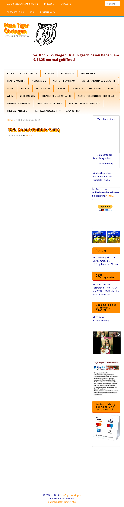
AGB (74, 502)
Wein (10, 96)
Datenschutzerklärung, (59, 502)
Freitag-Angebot (18, 111)
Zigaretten (73, 111)
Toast (11, 88)
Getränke (95, 88)
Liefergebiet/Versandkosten (22, 4)
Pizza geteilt (28, 73)
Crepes (61, 88)
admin (28, 135)
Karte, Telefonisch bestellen (97, 96)
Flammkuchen (16, 81)
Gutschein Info (15, 12)
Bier (111, 88)
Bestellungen (47, 12)
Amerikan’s (88, 73)
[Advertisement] (62, 473)
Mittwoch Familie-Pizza (84, 103)
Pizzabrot (67, 73)
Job (32, 12)
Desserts (77, 88)
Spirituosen (27, 96)
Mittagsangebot (46, 111)
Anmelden (66, 4)
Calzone (49, 73)
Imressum (49, 4)
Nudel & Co (39, 81)
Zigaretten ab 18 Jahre (56, 96)
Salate (25, 88)
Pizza (10, 73)
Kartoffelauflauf (64, 81)
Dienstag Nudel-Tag (49, 103)
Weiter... (109, 195)
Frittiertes (43, 88)
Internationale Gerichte (98, 81)
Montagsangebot (18, 103)
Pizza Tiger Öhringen (16, 28)
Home (10, 120)
